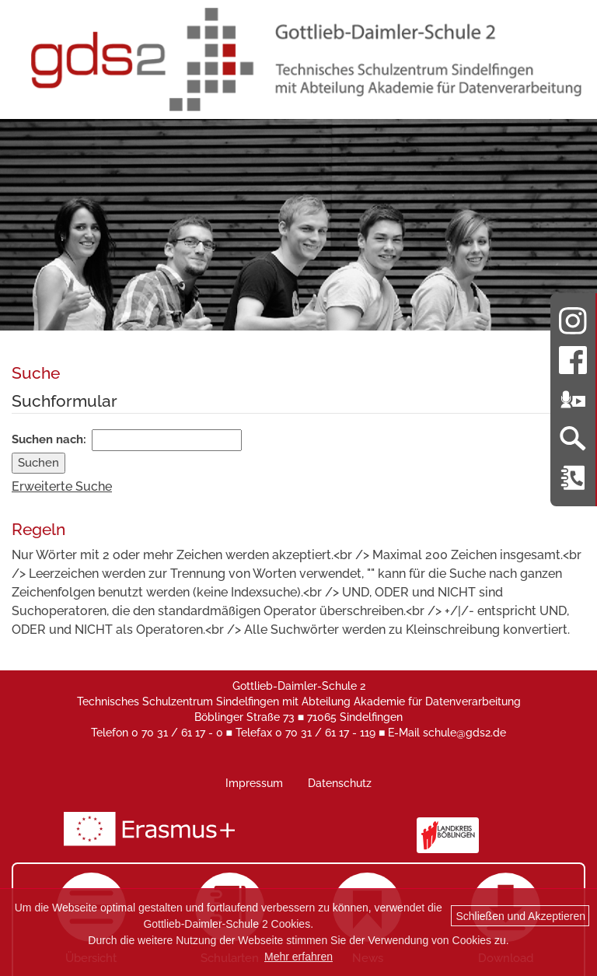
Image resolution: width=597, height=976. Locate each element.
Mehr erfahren (298, 956)
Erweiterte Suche (62, 486)
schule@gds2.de (464, 732)
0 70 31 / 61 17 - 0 (177, 732)
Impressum (254, 783)
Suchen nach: (49, 439)
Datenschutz (340, 783)
